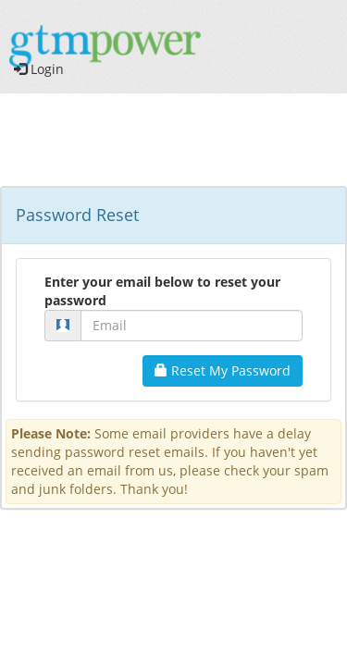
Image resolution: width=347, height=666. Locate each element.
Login (39, 69)
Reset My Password (223, 370)
